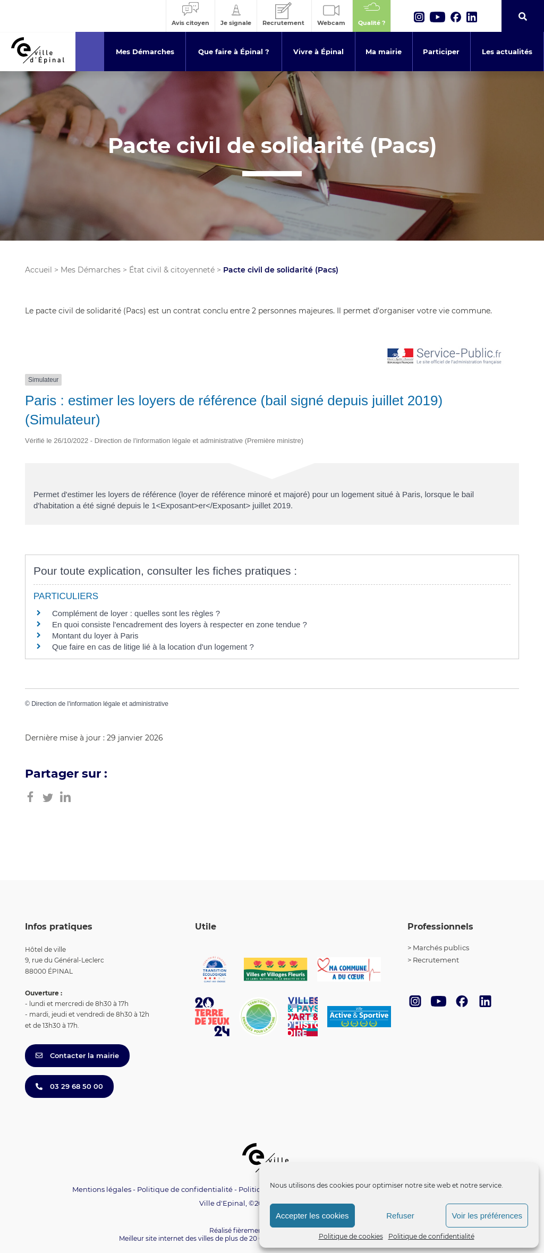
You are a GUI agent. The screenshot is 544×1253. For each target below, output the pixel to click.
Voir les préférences (487, 1215)
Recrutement (436, 960)
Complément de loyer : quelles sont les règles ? (136, 613)
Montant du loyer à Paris (95, 635)
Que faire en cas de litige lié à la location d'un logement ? (153, 646)
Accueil (38, 270)
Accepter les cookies (312, 1215)
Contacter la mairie (77, 1055)
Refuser (400, 1215)
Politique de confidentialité (431, 1236)
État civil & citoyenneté (172, 270)
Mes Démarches (91, 270)
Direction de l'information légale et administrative (99, 704)
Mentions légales (101, 1189)
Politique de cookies (351, 1236)
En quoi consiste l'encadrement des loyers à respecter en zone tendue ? (179, 624)
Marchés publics (441, 947)
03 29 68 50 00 (69, 1086)
